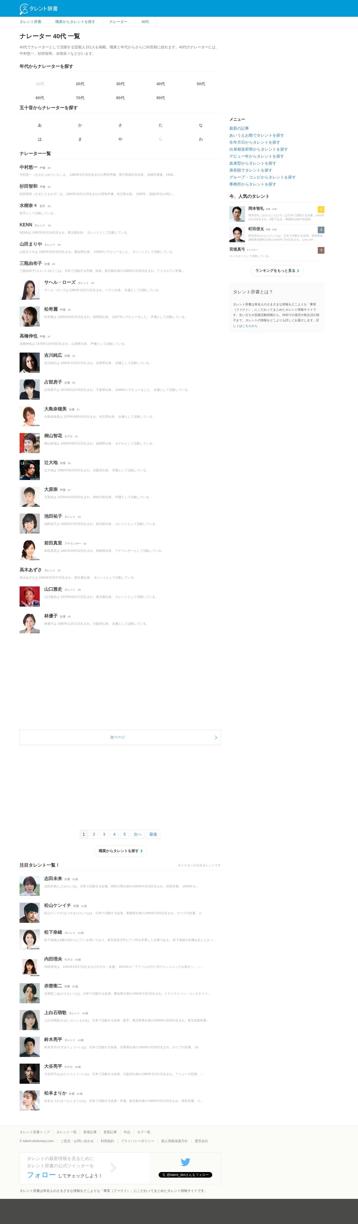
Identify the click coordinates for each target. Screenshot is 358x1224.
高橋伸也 (28, 336)
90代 (160, 98)
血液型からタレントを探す (252, 163)
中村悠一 (28, 167)
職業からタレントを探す (119, 851)
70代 (80, 98)
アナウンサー (72, 543)
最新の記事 (239, 128)
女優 (47, 263)
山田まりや (31, 244)
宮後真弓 (237, 249)
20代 (80, 84)
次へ (138, 834)
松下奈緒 (53, 932)
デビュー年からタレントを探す (256, 156)
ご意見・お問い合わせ (77, 1141)
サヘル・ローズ (60, 282)
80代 (120, 98)
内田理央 (53, 959)
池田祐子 (53, 516)
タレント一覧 (66, 1132)
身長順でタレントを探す (250, 170)
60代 (40, 98)
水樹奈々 (28, 205)
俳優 (67, 355)
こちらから (250, 325)
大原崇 (51, 489)
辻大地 (51, 462)
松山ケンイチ (57, 905)
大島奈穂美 (55, 409)
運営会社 (201, 1141)
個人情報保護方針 (174, 1141)
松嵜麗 (51, 309)
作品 (127, 1132)
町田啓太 (256, 229)
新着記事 (90, 1132)
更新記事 (110, 1132)
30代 (120, 84)
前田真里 (53, 543)
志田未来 (53, 878)
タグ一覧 (143, 1132)
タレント (40, 225)
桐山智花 (53, 435)
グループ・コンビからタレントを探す (262, 177)
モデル (68, 436)
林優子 (51, 616)
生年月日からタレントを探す (254, 142)
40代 (160, 84)
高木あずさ (31, 569)
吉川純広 (53, 355)
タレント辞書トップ (35, 1132)
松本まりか (55, 1093)
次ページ (117, 737)
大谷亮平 (53, 1066)
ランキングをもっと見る (275, 270)
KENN (26, 224)
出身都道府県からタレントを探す (258, 149)
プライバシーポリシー (137, 1141)
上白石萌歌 (55, 1012)
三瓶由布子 (31, 263)
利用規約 (107, 1141)
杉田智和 (28, 186)
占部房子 (53, 382)
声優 (42, 167)
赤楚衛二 (53, 985)
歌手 (42, 206)
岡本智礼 (256, 208)
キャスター (252, 250)
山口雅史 (53, 589)
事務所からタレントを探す (252, 184)
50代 (201, 84)
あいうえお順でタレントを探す (256, 135)
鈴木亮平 (53, 1039)
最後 (153, 834)
